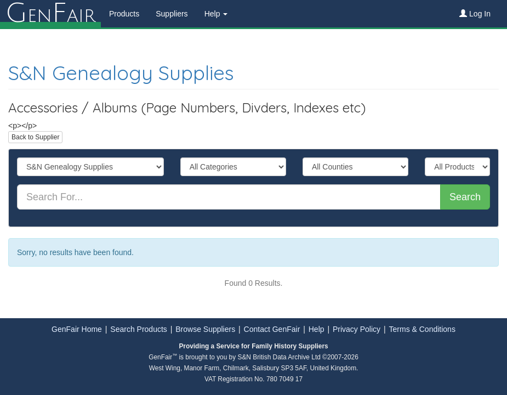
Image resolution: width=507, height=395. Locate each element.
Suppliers (171, 13)
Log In (475, 13)
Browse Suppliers (205, 329)
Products (124, 13)
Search (465, 196)
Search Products (138, 329)
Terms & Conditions (422, 329)
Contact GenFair (272, 329)
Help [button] (216, 13)
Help (316, 329)
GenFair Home (77, 329)
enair (50, 13)
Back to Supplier (35, 137)
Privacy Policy (356, 329)
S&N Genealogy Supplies (121, 72)
